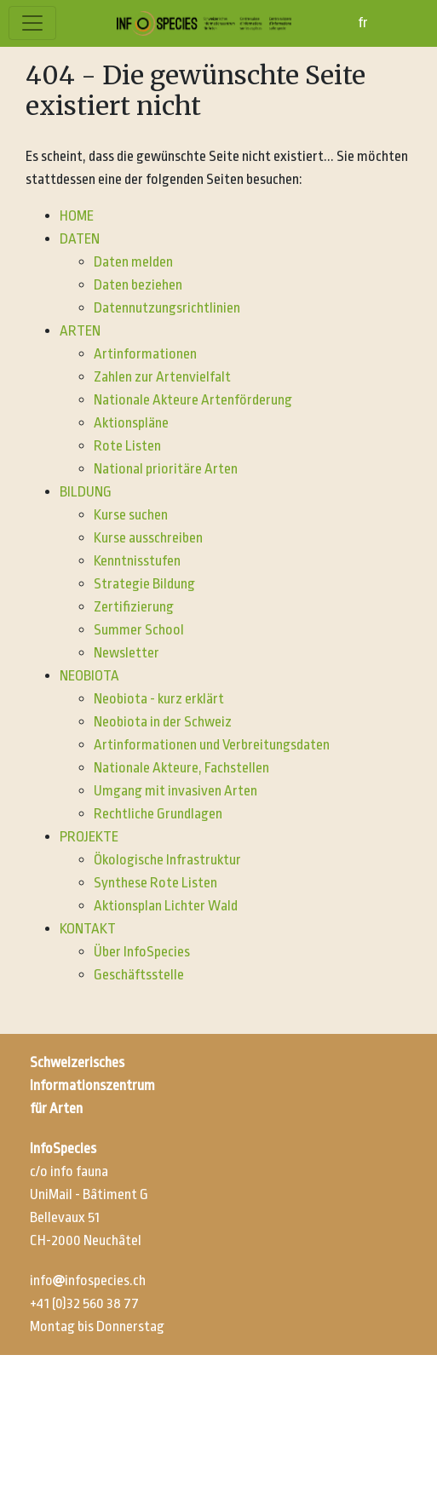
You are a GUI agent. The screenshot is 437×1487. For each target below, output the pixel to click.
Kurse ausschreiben (148, 538)
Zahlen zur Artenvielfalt (162, 377)
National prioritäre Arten (166, 469)
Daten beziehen (138, 285)
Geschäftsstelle (139, 975)
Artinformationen (145, 354)
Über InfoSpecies (142, 952)
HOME (77, 216)
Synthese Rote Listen (155, 883)
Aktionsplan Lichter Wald (166, 906)
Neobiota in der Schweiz (163, 722)
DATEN (80, 239)
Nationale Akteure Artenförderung (193, 400)
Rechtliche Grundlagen (158, 814)
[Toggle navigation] (32, 23)
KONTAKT (88, 929)
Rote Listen (127, 446)
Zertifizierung (134, 607)
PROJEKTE (89, 837)
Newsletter (126, 653)
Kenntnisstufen (137, 561)
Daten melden (133, 262)
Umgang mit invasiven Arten (175, 791)
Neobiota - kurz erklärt (159, 699)
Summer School (139, 630)
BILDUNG (86, 492)
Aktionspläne (131, 423)
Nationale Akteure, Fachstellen (181, 768)
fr (363, 22)
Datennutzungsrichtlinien (167, 308)
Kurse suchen (131, 515)
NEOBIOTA (89, 676)
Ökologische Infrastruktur (167, 860)
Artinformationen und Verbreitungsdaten (212, 745)
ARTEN (80, 331)
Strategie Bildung (144, 584)
